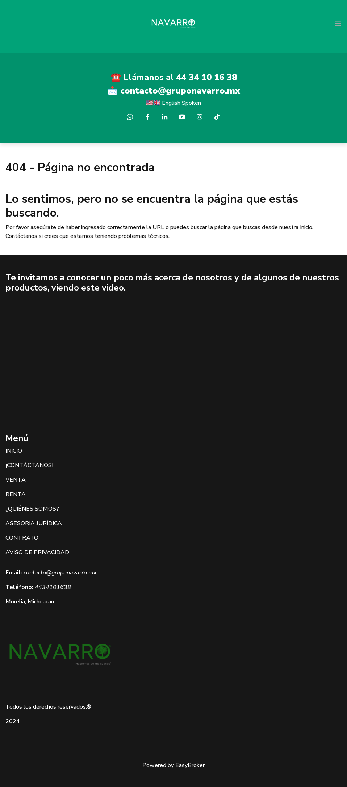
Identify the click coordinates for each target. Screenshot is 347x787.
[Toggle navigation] (338, 24)
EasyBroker (190, 765)
